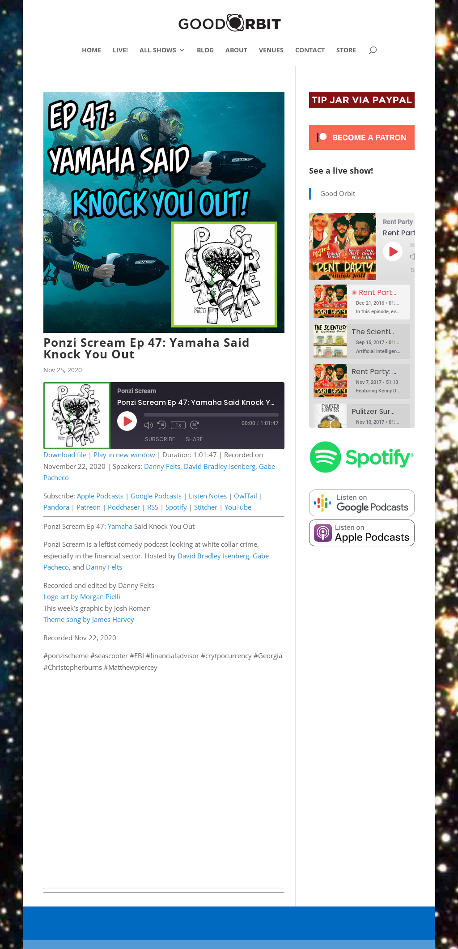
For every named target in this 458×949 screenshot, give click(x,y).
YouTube (238, 506)
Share (194, 439)
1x (178, 425)
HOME (91, 50)
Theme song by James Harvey (88, 619)
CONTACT (310, 50)
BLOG (205, 50)
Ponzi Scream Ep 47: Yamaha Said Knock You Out (146, 348)
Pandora (56, 506)
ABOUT (236, 50)
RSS (152, 506)
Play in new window (124, 454)
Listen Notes (208, 495)
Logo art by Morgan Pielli (81, 596)
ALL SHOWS (158, 50)
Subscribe (160, 439)
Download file (64, 454)
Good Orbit (337, 193)
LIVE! (120, 50)
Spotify (176, 506)
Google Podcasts (156, 495)
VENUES (271, 50)
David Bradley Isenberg (219, 466)
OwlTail (245, 495)
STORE (346, 50)
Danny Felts (162, 466)
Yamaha (120, 526)
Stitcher (205, 506)
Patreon (88, 506)
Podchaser (124, 506)
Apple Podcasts (100, 495)
